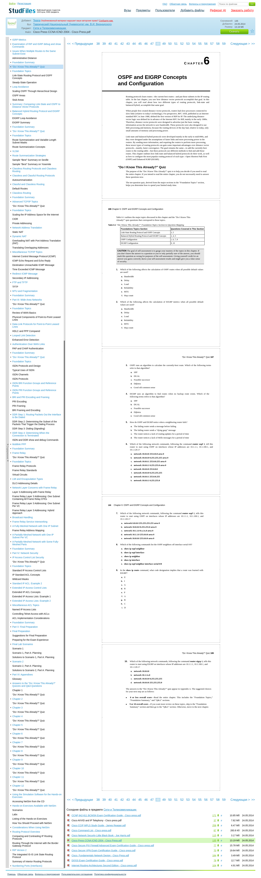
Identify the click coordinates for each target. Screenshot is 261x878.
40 (110, 43)
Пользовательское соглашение (77, 874)
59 (224, 43)
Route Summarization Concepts (28, 124)
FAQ (165, 4)
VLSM (15, 128)
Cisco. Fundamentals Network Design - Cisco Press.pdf (100, 855)
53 (188, 43)
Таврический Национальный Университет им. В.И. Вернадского (72, 24)
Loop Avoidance (20, 64)
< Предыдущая (82, 43)
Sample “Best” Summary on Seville (30, 137)
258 (214, 825)
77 (215, 845)
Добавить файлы (192, 10)
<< (69, 43)
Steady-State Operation (24, 59)
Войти (12, 3)
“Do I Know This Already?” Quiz (28, 44)
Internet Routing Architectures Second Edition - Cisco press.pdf (104, 865)
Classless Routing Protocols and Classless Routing (34, 147)
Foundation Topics (21, 48)
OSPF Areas (18, 72)
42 (122, 43)
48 (158, 43)
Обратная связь (178, 4)
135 (214, 840)
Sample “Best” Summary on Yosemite (31, 141)
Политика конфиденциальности (110, 874)
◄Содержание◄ (7, 95)
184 (214, 855)
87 (215, 830)
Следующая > (240, 43)
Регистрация (24, 3)
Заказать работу (242, 10)
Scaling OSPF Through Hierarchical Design (34, 68)
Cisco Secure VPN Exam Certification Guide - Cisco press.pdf (103, 850)
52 (182, 43)
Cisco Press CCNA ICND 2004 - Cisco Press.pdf (97, 840)
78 (215, 860)
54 (194, 43)
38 (98, 43)
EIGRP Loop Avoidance (24, 95)
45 (140, 43)
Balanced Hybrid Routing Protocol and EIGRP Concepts (36, 89)
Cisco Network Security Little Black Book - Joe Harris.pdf (101, 835)
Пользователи (165, 10)
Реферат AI (218, 10)
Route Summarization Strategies (29, 133)
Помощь (11, 874)
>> (253, 43)
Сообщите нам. (106, 21)
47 (152, 43)
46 (146, 43)
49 (164, 43)
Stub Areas (18, 77)
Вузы (127, 10)
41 (116, 43)
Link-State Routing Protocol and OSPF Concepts (32, 54)
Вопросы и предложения (202, 4)
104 (214, 865)
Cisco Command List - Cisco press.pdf (91, 830)
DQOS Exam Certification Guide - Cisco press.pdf (97, 860)
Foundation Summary (23, 39)
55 (200, 43)
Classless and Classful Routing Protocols (33, 153)
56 (206, 43)
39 (104, 43)
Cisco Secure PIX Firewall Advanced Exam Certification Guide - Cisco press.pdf (113, 845)
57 (212, 43)
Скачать (234, 31)
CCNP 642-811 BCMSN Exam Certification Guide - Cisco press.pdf (106, 815)
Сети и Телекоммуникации (50, 28)
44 (134, 43)
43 (128, 43)
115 (214, 835)
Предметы (143, 10)
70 (215, 850)
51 (176, 43)
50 (170, 43)
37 (215, 820)
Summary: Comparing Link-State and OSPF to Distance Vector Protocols (36, 82)
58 (218, 43)
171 (214, 815)
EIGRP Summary (21, 99)
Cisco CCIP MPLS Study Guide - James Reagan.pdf (99, 825)
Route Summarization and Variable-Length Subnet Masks (34, 118)
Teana (36, 20)
